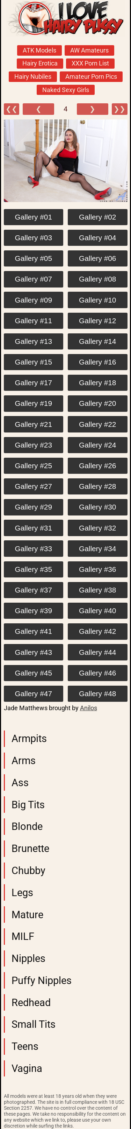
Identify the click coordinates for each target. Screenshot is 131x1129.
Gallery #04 (97, 238)
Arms (24, 761)
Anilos (88, 708)
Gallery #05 (33, 258)
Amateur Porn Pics (91, 76)
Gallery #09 (33, 300)
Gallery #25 (33, 466)
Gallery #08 (97, 279)
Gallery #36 (97, 569)
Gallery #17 (33, 383)
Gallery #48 (97, 694)
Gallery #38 (97, 590)
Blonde (27, 826)
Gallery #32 (97, 528)
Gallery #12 (97, 321)
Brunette (30, 848)
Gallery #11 (33, 321)
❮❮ (11, 109)
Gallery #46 (97, 673)
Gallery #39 (33, 611)
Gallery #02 (97, 217)
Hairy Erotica (40, 63)
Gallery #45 (33, 673)
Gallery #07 (33, 279)
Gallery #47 (33, 694)
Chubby (28, 871)
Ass (20, 783)
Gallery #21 (33, 424)
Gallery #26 (97, 466)
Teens (25, 1046)
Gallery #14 (97, 341)
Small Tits (34, 1024)
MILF (23, 936)
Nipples (28, 958)
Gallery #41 (33, 631)
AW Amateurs (89, 50)
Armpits (29, 738)
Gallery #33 (33, 549)
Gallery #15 (33, 362)
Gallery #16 (97, 362)
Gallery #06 (97, 258)
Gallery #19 (33, 403)
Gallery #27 (33, 486)
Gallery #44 (97, 652)
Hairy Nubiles (32, 76)
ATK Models (39, 50)
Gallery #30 (97, 507)
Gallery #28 (97, 486)
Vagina (27, 1068)
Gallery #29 (33, 507)
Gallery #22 (97, 424)
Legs (22, 893)
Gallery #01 (33, 217)
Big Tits (28, 805)
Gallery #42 (97, 631)
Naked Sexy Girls (65, 89)
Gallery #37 (33, 590)
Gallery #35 (33, 569)
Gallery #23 (33, 445)
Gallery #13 (33, 341)
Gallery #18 (97, 383)
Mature (27, 915)
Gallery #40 (97, 611)
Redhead (31, 1003)
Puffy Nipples (42, 980)
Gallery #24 (97, 445)
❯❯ (119, 109)
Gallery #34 (97, 549)
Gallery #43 (33, 652)
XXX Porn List (90, 63)
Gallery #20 (97, 403)
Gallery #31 (33, 528)
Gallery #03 (33, 238)
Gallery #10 (97, 300)
